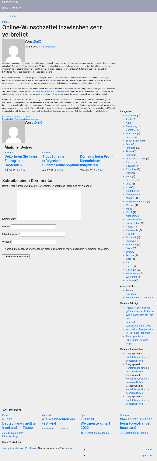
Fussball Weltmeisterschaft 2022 (95, 423)
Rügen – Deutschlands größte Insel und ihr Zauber (18, 423)
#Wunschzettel (47, 46)
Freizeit (130, 155)
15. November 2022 (91, 432)
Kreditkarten (132, 190)
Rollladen (131, 294)
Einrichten (131, 133)
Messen (130, 205)
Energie (130, 137)
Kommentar (9, 219)
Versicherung (133, 273)
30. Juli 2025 (9, 432)
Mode (129, 208)
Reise (129, 233)
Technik (130, 255)
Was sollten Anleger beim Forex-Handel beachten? (136, 423)
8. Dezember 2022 (51, 428)
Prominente (132, 230)
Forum (12, 16)
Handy (129, 173)
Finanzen (131, 147)
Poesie (129, 226)
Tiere (128, 259)
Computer (131, 130)
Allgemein (131, 115)
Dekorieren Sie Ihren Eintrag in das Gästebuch (21, 160)
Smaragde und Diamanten (139, 297)
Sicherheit (131, 244)
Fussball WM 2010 (136, 158)
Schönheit (131, 237)
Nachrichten (132, 216)
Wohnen (130, 280)
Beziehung (131, 126)
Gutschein (131, 169)
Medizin (130, 198)
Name (6, 226)
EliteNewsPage (10, 1)
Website (6, 241)
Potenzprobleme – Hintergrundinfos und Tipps (137, 340)
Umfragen (131, 269)
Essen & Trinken (134, 140)
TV (127, 262)
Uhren (129, 266)
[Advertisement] (137, 65)
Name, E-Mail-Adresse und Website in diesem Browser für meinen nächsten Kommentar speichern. (57, 249)
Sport (129, 251)
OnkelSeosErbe (134, 219)
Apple (129, 119)
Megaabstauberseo (136, 201)
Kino (128, 187)
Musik (129, 212)
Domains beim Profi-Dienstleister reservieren (21, 119)
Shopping (131, 241)
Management (133, 194)
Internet (6, 22)
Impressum (146, 455)
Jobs (128, 183)
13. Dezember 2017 (130, 432)
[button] (5, 16)
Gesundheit (132, 165)
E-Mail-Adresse (11, 234)
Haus (129, 176)
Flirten (129, 151)
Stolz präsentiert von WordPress (19, 448)
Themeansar (66, 448)
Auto (128, 122)
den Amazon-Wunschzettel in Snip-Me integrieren (48, 91)
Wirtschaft (131, 276)
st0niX (36, 41)
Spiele (129, 248)
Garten (129, 162)
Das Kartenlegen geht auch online (16, 116)
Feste (129, 144)
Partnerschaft (133, 223)
